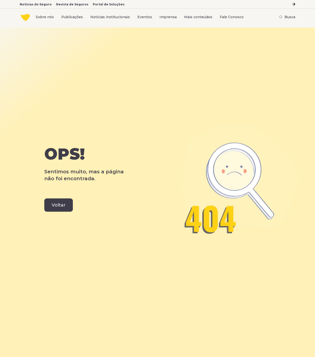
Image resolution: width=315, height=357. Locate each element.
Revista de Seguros (72, 4)
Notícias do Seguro (36, 4)
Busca (287, 17)
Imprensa (168, 17)
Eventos (144, 17)
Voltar (58, 205)
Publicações (72, 17)
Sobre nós (45, 17)
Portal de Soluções (109, 4)
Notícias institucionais (110, 17)
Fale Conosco (232, 17)
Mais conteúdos (198, 17)
